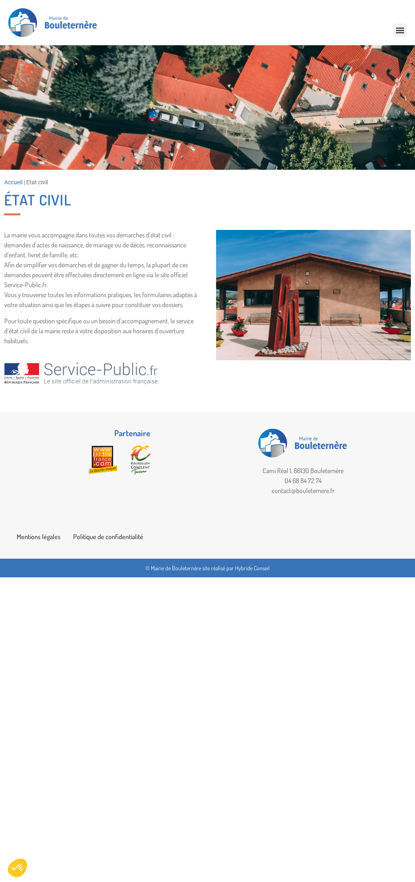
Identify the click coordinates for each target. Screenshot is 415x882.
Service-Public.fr (27, 285)
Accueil (13, 182)
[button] (400, 30)
